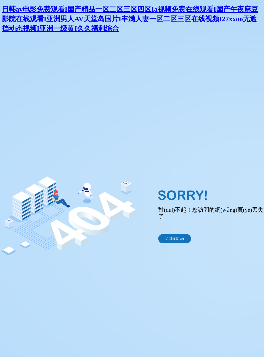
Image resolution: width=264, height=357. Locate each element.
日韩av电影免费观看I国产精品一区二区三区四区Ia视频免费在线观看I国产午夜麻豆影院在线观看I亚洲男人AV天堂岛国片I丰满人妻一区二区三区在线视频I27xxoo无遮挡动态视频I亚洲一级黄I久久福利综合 (130, 18)
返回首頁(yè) (174, 238)
